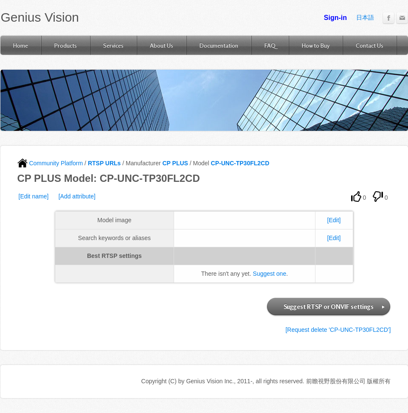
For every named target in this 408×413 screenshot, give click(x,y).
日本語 (365, 17)
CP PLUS (175, 163)
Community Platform (50, 163)
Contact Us (369, 45)
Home (20, 45)
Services (113, 45)
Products (65, 45)
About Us (161, 45)
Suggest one (270, 273)
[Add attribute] (77, 196)
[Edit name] (34, 196)
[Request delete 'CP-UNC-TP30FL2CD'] (338, 329)
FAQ (270, 45)
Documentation (219, 45)
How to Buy (315, 45)
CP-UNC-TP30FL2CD (240, 163)
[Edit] (334, 220)
